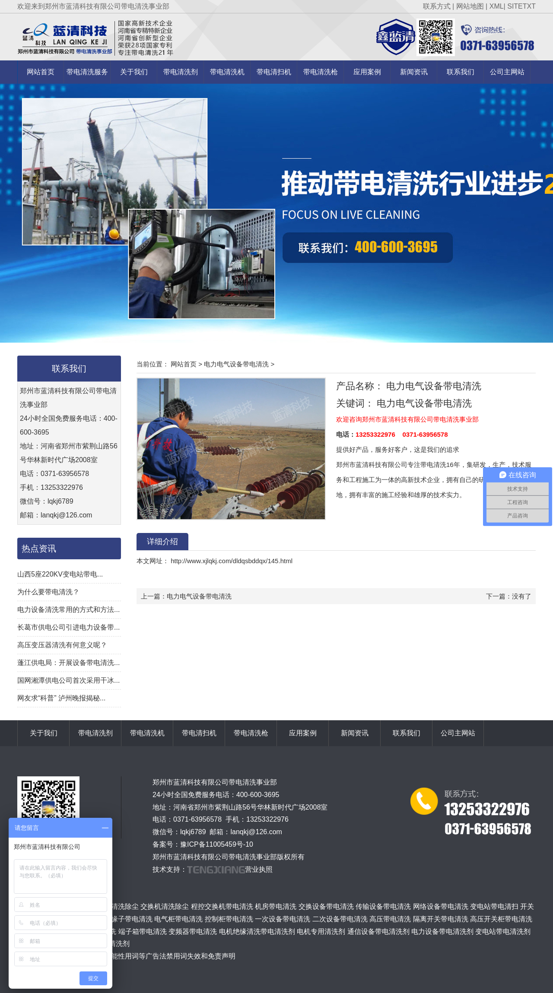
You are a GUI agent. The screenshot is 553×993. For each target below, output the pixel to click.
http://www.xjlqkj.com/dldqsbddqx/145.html (230, 560)
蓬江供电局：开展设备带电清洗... (68, 662)
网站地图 (470, 6)
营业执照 (259, 869)
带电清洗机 (227, 72)
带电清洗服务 (87, 72)
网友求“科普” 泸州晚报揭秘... (61, 698)
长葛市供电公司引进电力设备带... (68, 627)
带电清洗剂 (180, 72)
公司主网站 (507, 72)
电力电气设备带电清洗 (236, 364)
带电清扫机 (274, 72)
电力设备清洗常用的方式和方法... (68, 609)
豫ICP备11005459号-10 (216, 844)
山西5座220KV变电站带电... (60, 574)
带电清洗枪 (320, 72)
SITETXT (521, 6)
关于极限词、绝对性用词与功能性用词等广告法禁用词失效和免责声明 (128, 956)
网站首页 (40, 72)
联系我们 (460, 72)
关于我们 (134, 72)
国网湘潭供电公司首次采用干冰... (68, 680)
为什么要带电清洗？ (48, 592)
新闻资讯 (414, 72)
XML (496, 6)
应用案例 (367, 72)
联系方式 (437, 6)
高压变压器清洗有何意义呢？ (62, 645)
